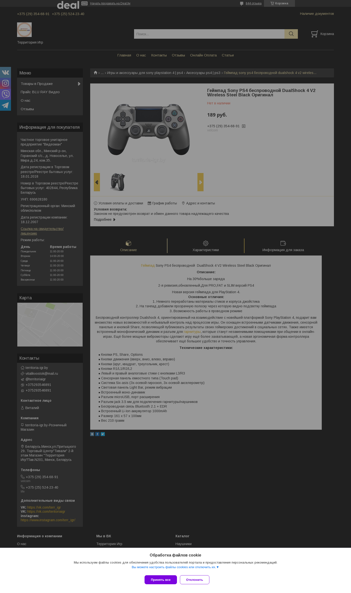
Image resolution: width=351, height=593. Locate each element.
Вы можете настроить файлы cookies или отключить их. (174, 569)
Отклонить (196, 580)
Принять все (161, 580)
